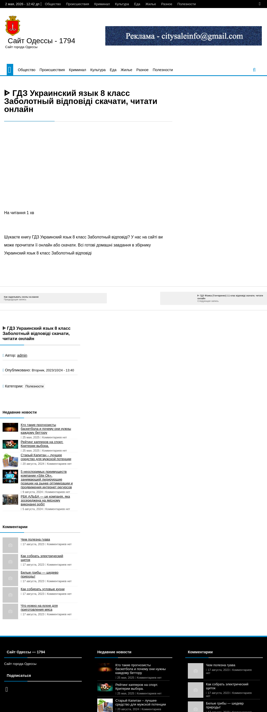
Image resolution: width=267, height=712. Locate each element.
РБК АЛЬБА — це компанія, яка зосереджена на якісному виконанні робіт (45, 500)
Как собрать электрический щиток (42, 558)
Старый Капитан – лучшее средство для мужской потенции (46, 457)
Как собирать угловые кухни (42, 589)
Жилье (150, 4)
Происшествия (77, 4)
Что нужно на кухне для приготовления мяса (39, 607)
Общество (53, 4)
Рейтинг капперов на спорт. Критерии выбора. (42, 444)
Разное (166, 4)
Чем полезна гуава (35, 539)
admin (22, 355)
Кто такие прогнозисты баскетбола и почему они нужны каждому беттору (46, 428)
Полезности (186, 4)
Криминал (102, 4)
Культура (122, 4)
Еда (137, 4)
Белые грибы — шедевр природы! (39, 574)
